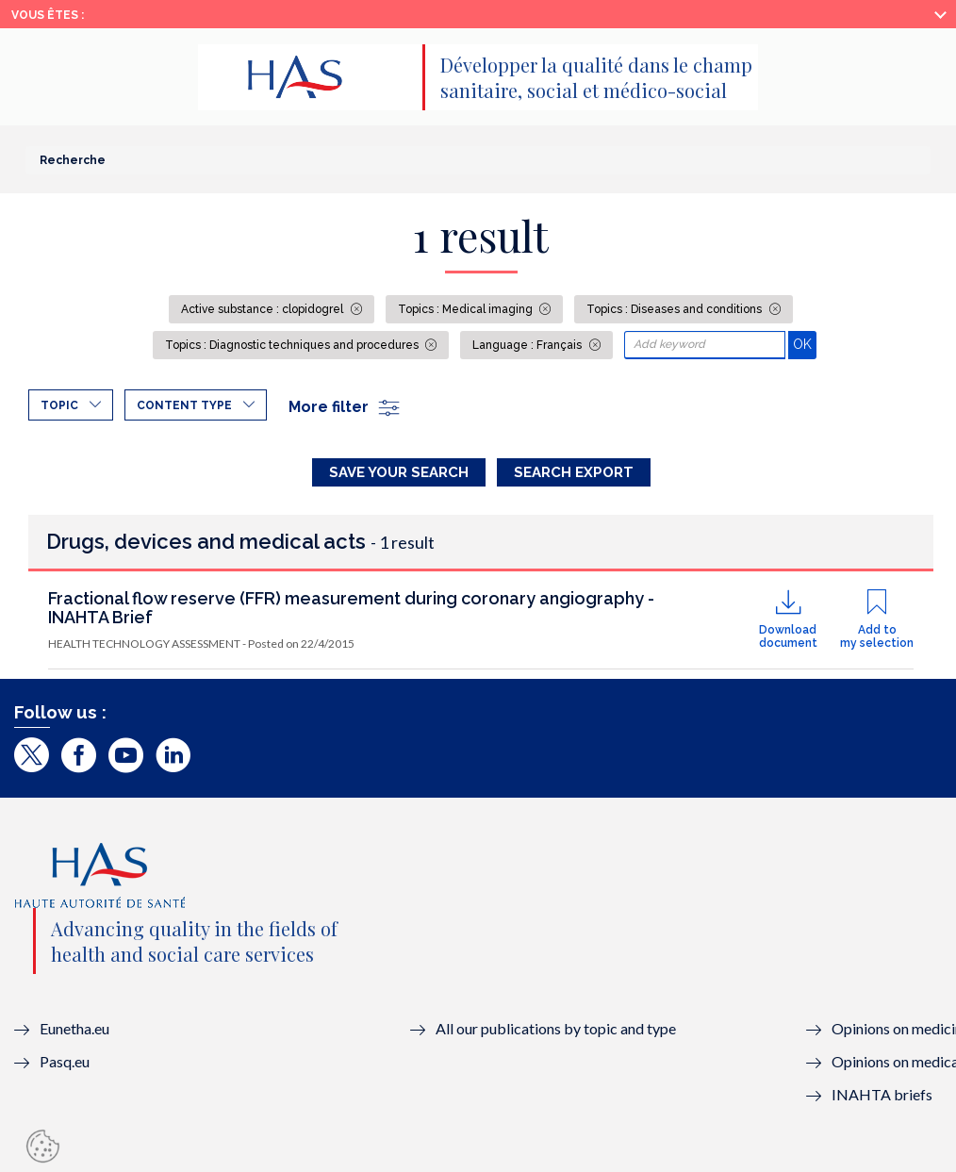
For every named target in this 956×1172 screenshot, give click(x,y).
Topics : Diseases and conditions (675, 309)
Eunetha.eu (74, 1028)
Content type (184, 405)
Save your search (399, 472)
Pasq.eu (65, 1061)
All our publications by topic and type (556, 1028)
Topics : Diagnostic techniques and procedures (293, 345)
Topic (59, 405)
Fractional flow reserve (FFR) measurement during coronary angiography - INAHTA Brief (351, 607)
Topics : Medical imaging (467, 309)
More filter (345, 407)
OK (804, 344)
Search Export (574, 472)
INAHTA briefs (882, 1094)
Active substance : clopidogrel (263, 309)
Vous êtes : (47, 15)
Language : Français (528, 345)
